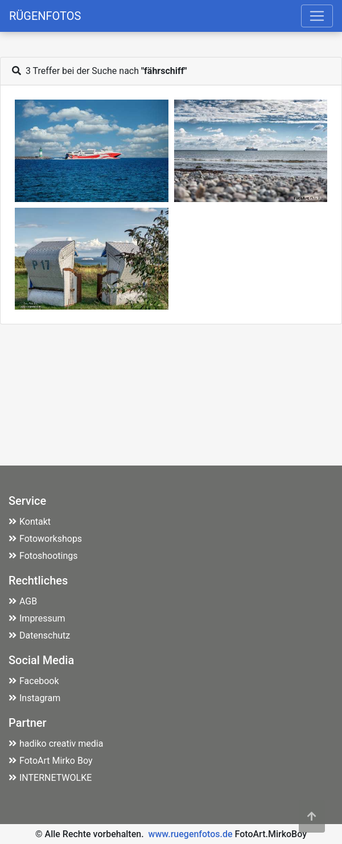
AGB (23, 601)
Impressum (37, 618)
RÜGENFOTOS (45, 16)
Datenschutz (39, 635)
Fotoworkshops (45, 538)
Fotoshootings (43, 555)
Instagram (34, 698)
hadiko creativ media (56, 743)
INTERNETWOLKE (50, 777)
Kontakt (30, 521)
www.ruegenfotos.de (191, 834)
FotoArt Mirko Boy (51, 760)
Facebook (34, 681)
